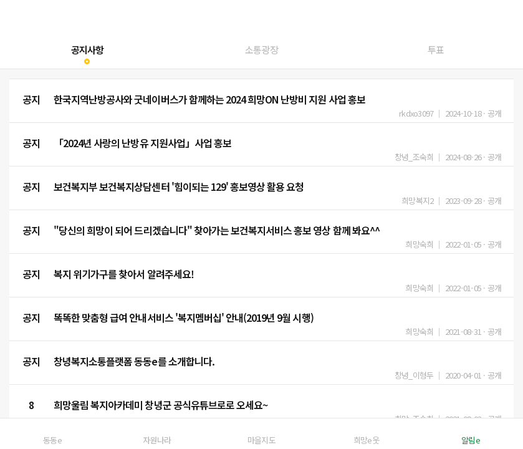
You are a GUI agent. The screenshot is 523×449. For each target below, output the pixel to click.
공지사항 (87, 49)
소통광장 (261, 49)
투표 (436, 49)
